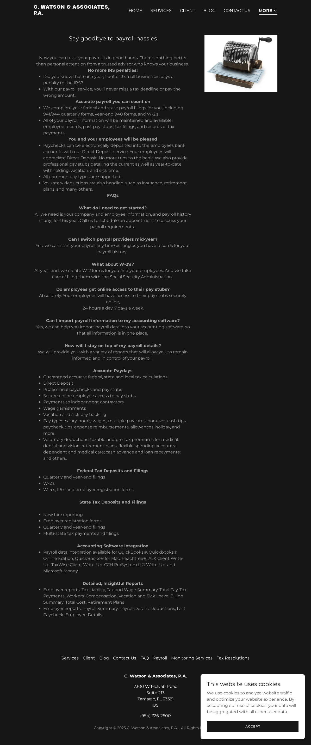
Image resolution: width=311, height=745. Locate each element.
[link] (76, 13)
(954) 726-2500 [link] (155, 715)
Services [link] (161, 10)
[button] (268, 11)
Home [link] (135, 10)
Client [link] (187, 10)
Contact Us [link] (237, 10)
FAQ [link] (144, 658)
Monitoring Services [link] (192, 658)
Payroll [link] (160, 658)
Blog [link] (209, 10)
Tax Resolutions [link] (233, 658)
